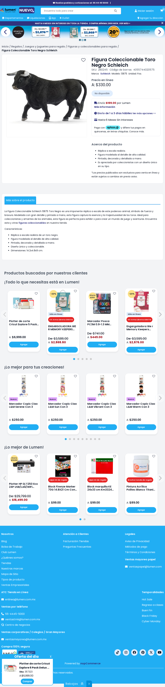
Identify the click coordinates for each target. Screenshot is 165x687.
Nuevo (13, 399)
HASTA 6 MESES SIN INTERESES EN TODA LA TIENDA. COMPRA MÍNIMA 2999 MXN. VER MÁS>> (82, 23)
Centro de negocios (17, 625)
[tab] (74, 359)
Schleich (105, 73)
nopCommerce (90, 663)
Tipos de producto (12, 579)
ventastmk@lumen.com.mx (22, 619)
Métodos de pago (136, 547)
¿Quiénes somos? (12, 558)
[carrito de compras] (161, 11)
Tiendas (6, 563)
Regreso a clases (152, 605)
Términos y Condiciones (140, 552)
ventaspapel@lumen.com (145, 567)
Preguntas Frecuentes (77, 547)
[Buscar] (115, 11)
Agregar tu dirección (150, 18)
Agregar (23, 344)
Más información (104, 107)
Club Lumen (8, 552)
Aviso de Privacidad (137, 541)
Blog (4, 541)
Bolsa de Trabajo (11, 547)
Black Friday (149, 616)
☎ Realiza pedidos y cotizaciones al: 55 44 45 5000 (80, 2)
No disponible (102, 93)
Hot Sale (147, 599)
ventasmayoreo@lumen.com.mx (26, 639)
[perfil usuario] (144, 11)
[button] (5, 314)
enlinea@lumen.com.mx (20, 599)
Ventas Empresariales (15, 585)
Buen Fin (147, 610)
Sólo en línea (55, 314)
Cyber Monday (151, 621)
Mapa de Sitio (9, 574)
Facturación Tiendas (76, 541)
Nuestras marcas (12, 568)
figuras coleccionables (32, 222)
